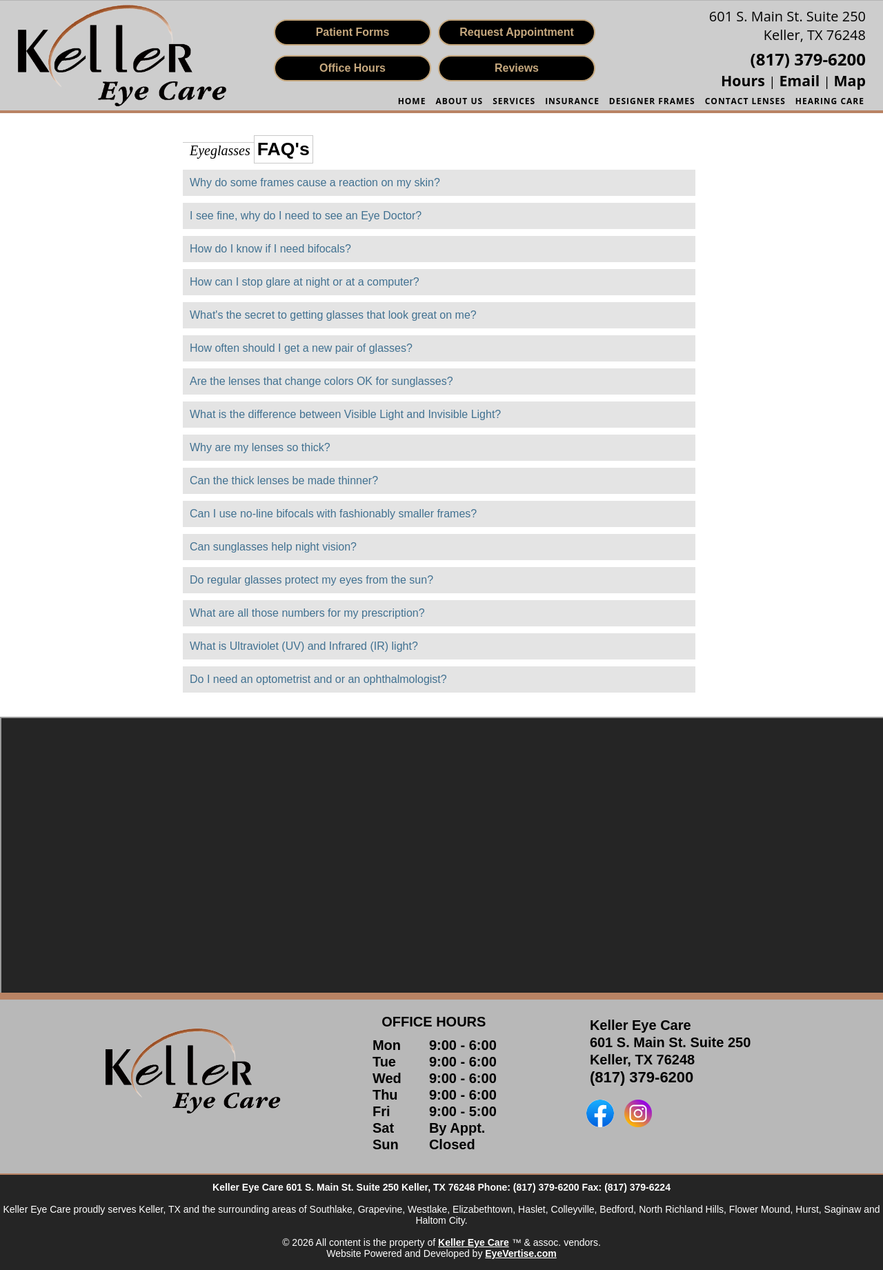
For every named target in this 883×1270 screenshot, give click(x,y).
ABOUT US (459, 101)
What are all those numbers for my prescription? (307, 613)
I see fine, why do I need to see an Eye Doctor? (305, 215)
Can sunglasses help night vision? (273, 547)
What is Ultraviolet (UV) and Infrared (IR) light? (304, 646)
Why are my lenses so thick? (260, 447)
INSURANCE (572, 101)
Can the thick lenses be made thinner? (284, 480)
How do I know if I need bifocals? (270, 249)
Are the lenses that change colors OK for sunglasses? (321, 381)
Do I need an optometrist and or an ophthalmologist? (318, 679)
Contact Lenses (745, 101)
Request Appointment (516, 32)
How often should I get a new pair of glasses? (301, 348)
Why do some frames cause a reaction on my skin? (315, 182)
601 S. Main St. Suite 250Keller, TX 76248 (787, 25)
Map (850, 80)
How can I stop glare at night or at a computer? (304, 282)
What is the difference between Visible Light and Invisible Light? (345, 414)
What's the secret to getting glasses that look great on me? (333, 315)
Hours (744, 80)
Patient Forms (353, 32)
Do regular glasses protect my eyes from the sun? (311, 580)
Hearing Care (829, 101)
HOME (412, 101)
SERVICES (514, 101)
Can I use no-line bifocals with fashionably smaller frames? (333, 513)
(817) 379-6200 (641, 1077)
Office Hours (352, 68)
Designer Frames (652, 101)
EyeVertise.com (521, 1253)
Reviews (517, 68)
